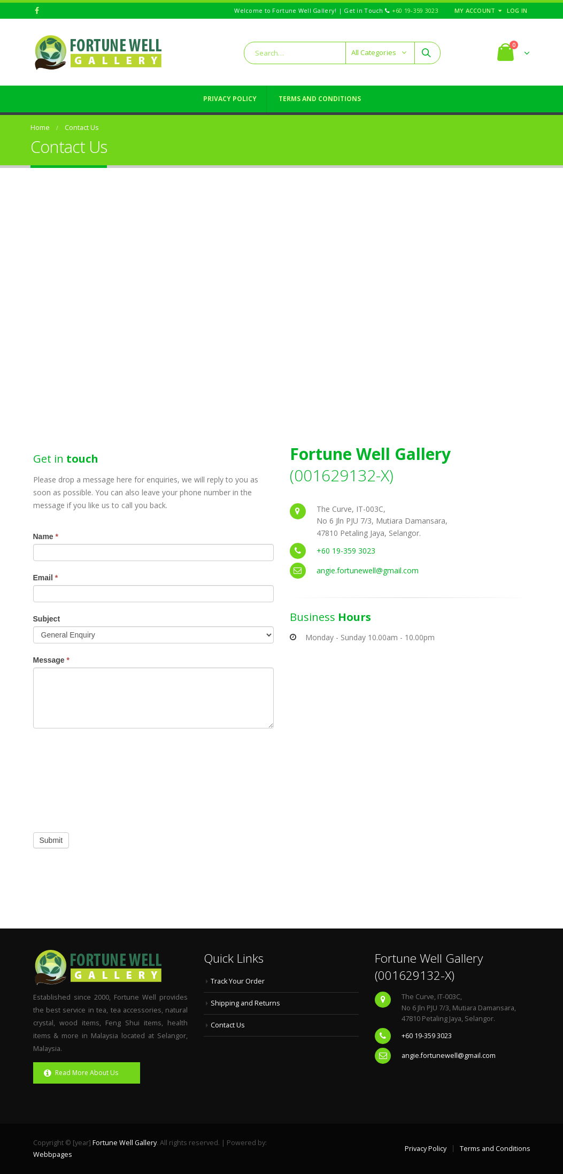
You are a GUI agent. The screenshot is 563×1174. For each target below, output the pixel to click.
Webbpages (52, 1154)
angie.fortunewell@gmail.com (368, 570)
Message (51, 660)
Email (45, 577)
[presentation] (77, 777)
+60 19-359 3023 (415, 10)
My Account (475, 10)
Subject (46, 619)
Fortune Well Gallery (124, 1142)
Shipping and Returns (245, 1003)
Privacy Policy (230, 98)
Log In (517, 10)
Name (45, 536)
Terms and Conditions (320, 98)
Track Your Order (238, 981)
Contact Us (228, 1025)
